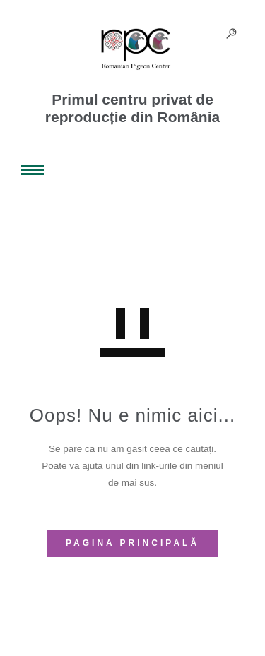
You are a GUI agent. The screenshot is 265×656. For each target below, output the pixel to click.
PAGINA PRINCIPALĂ (132, 543)
